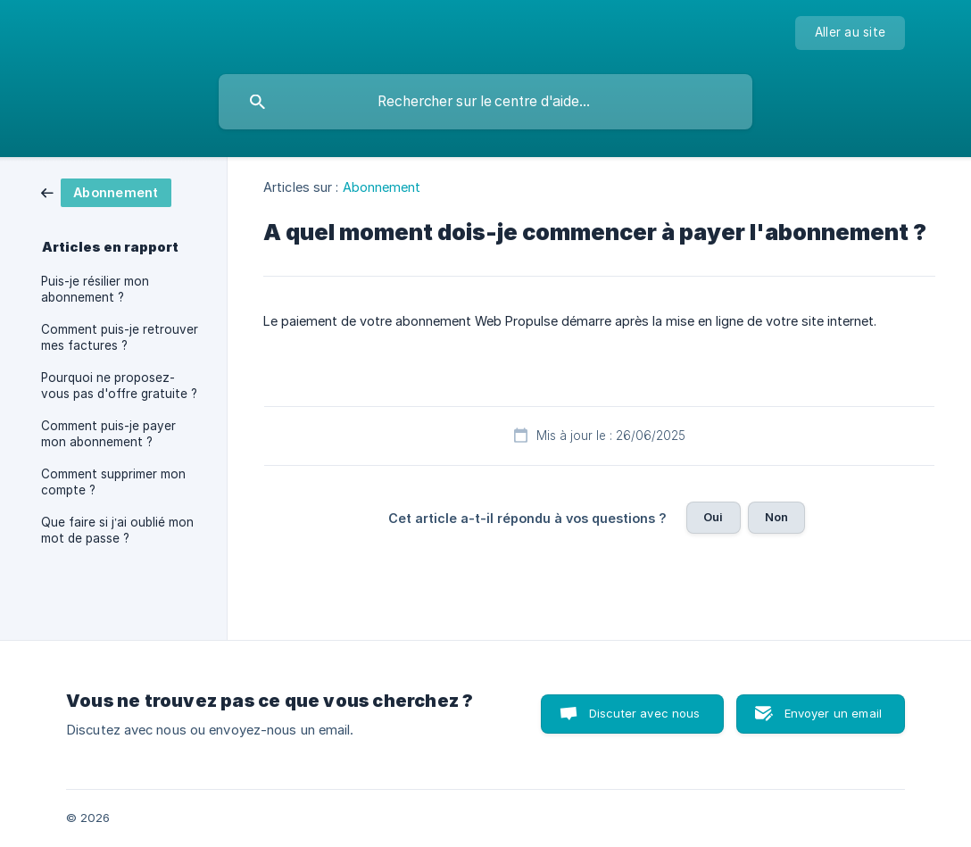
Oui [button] (713, 517)
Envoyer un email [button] (833, 713)
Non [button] (776, 517)
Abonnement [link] (382, 187)
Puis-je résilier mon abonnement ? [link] (95, 289)
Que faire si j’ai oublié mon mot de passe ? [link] (117, 530)
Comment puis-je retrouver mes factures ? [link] (119, 337)
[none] (850, 33)
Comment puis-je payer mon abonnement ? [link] (108, 434)
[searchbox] (485, 101)
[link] (106, 191)
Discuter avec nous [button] (645, 713)
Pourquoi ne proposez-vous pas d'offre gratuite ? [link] (119, 385)
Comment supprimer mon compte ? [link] (113, 482)
